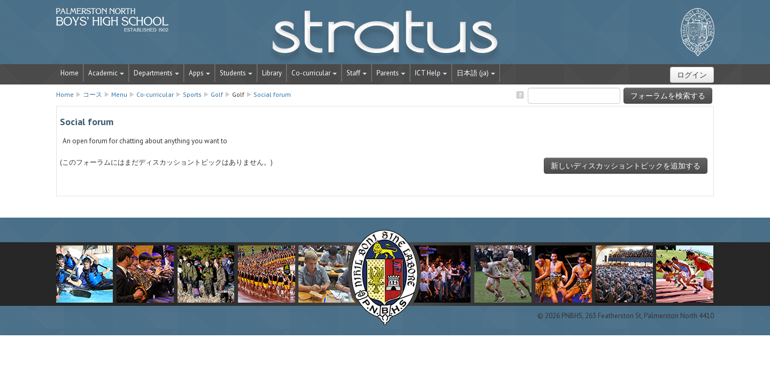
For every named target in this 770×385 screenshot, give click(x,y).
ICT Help (431, 73)
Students (236, 73)
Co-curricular (314, 73)
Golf (238, 94)
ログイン (692, 75)
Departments (156, 73)
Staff (356, 73)
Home (69, 73)
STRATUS (385, 37)
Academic (106, 73)
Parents (390, 73)
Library (272, 73)
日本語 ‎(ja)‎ (476, 73)
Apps (199, 73)
